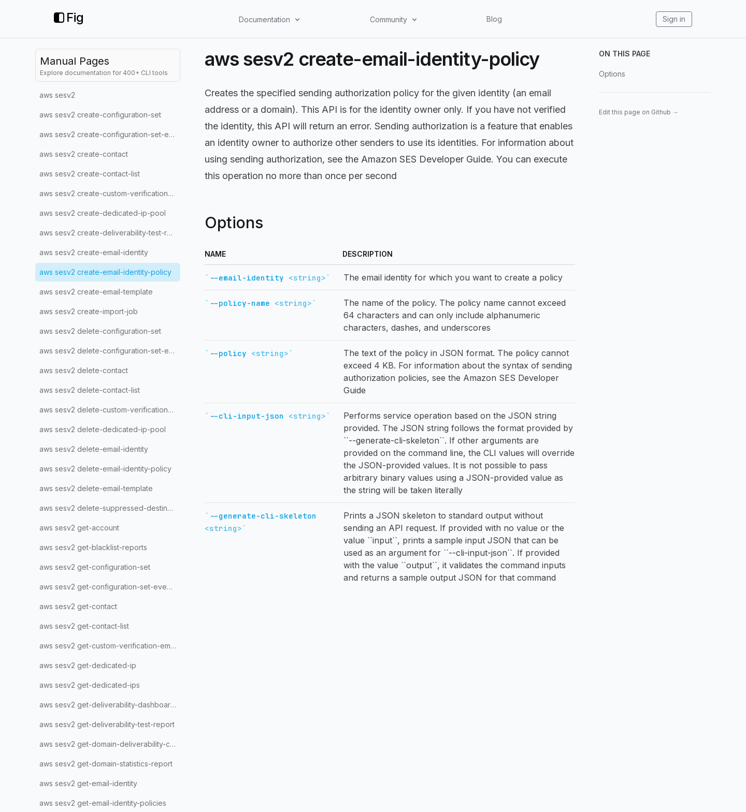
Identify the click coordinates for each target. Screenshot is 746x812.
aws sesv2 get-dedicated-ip (87, 665)
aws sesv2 (57, 95)
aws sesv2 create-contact (83, 154)
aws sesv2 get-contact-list (84, 626)
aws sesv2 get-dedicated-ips (89, 685)
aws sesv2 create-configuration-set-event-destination (109, 134)
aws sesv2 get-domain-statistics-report (106, 763)
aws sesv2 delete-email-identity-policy (105, 468)
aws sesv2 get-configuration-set (94, 567)
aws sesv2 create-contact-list (89, 173)
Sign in (674, 18)
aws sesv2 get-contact (78, 606)
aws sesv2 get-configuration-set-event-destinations (109, 586)
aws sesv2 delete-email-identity (93, 449)
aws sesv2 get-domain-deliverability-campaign (109, 744)
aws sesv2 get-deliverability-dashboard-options (109, 704)
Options (612, 73)
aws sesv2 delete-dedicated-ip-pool (102, 429)
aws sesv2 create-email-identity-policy (105, 272)
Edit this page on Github (639, 112)
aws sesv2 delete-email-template (96, 488)
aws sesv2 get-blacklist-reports (93, 547)
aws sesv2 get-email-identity (88, 783)
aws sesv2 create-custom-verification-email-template (109, 193)
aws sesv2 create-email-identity (93, 252)
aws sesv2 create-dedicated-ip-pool (102, 213)
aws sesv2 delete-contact (83, 370)
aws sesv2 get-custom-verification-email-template (109, 645)
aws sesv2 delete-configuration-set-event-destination (109, 350)
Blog (494, 18)
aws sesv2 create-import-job (88, 311)
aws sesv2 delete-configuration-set (100, 331)
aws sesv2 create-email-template (96, 291)
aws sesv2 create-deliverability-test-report (109, 232)
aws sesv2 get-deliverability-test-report (107, 724)
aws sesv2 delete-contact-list (89, 390)
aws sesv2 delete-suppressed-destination (109, 508)
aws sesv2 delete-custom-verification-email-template (109, 409)
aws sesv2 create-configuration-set (100, 114)
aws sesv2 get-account (79, 527)
